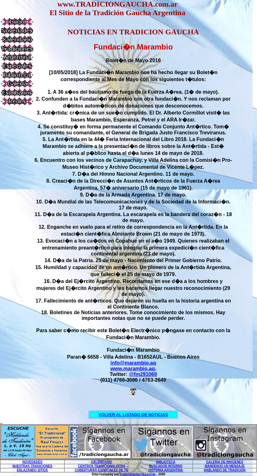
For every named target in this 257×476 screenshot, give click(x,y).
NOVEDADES (32, 462)
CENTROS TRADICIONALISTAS (101, 466)
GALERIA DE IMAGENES (224, 462)
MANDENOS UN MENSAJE (225, 466)
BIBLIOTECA (165, 462)
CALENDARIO (101, 462)
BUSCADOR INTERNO (165, 466)
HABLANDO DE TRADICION (224, 470)
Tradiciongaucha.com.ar (137, 474)
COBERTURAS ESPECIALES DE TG (101, 470)
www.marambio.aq (132, 368)
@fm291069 (143, 374)
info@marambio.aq (133, 363)
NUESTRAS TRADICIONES (32, 466)
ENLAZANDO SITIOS (32, 470)
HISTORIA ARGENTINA (165, 470)
